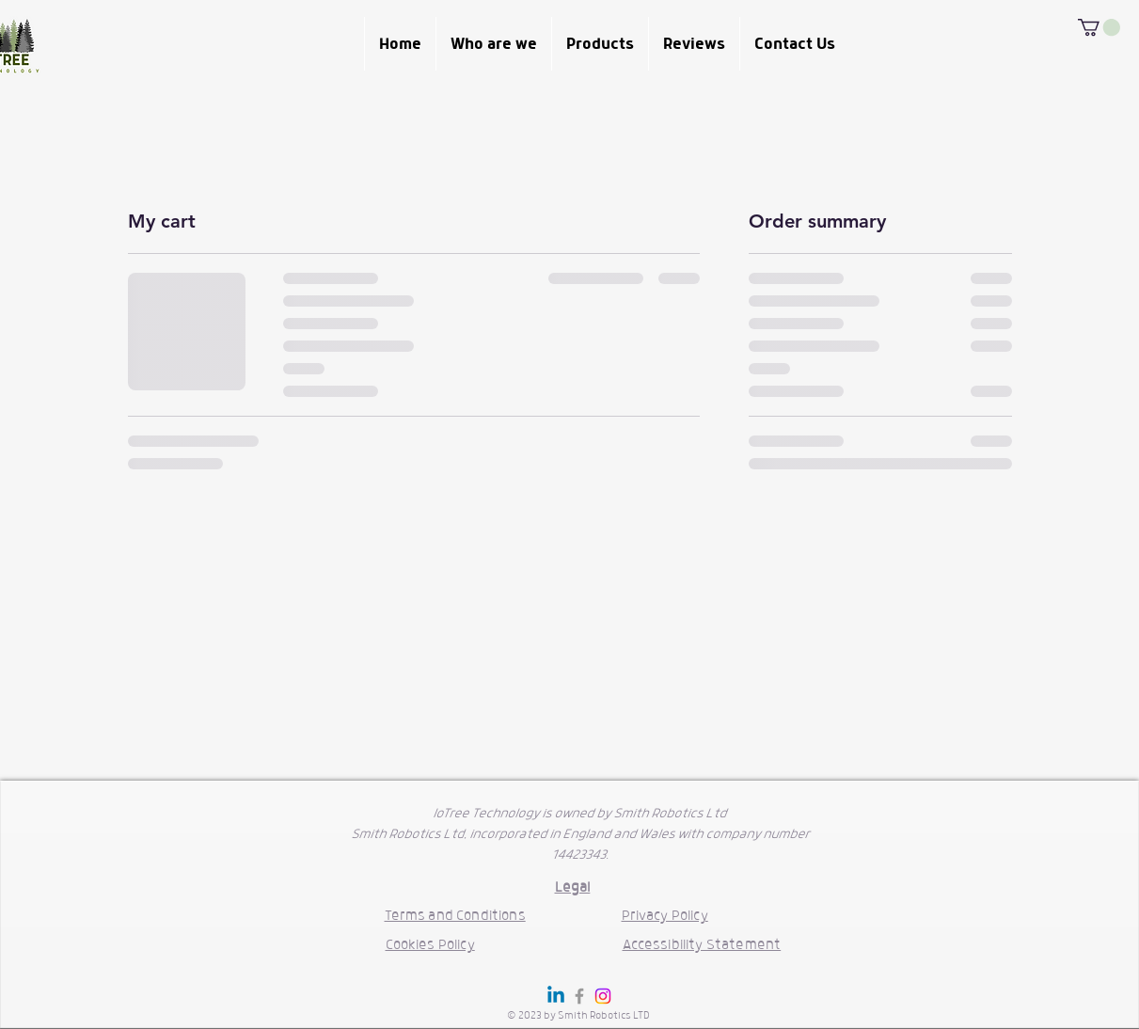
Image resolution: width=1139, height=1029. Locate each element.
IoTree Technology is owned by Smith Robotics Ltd (579, 813)
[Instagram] (603, 996)
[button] (1099, 27)
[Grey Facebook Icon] (579, 996)
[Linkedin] (556, 996)
